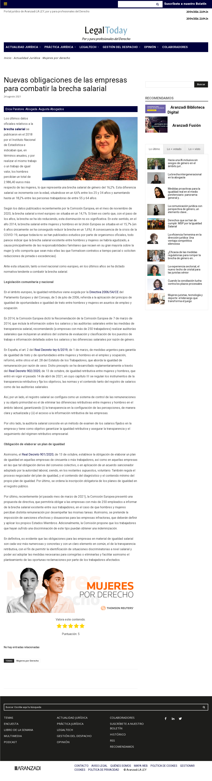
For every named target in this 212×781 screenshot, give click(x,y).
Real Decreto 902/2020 (24, 371)
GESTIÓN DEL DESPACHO (74, 736)
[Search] (157, 4)
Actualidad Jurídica (27, 57)
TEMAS (8, 717)
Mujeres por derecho (56, 57)
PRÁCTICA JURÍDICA (70, 724)
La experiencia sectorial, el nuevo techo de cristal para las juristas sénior (184, 269)
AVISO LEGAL (99, 765)
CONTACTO (81, 765)
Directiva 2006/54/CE (103, 292)
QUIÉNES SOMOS (120, 765)
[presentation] (154, 149)
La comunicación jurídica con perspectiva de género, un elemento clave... (185, 209)
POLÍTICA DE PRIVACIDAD (103, 769)
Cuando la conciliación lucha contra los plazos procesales (185, 282)
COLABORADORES (122, 717)
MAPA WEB (141, 765)
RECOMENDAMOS (122, 746)
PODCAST (10, 742)
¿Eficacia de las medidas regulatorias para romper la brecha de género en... (184, 255)
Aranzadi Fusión (186, 125)
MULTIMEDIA (13, 736)
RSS (112, 740)
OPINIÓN (63, 742)
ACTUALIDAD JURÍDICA (72, 717)
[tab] (154, 149)
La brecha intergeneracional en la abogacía (185, 176)
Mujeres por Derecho (27, 660)
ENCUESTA (11, 724)
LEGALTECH (65, 730)
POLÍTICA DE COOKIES (164, 765)
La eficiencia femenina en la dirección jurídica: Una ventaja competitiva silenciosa (185, 239)
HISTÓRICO (118, 734)
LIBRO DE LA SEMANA (18, 730)
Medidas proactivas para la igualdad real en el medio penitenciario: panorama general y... (184, 193)
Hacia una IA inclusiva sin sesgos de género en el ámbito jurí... (183, 163)
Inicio (7, 57)
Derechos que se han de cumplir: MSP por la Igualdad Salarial (185, 223)
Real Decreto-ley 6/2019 (51, 350)
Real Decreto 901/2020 (37, 454)
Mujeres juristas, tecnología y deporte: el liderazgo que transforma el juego (185, 298)
